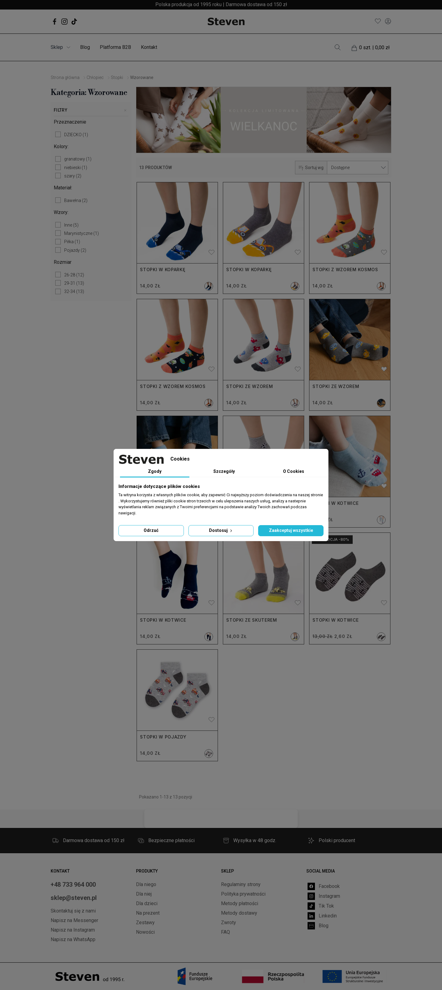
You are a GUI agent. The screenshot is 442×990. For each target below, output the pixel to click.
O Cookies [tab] (293, 471)
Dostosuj (221, 530)
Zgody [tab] (154, 471)
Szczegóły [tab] (224, 471)
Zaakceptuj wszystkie (291, 530)
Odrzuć (151, 530)
